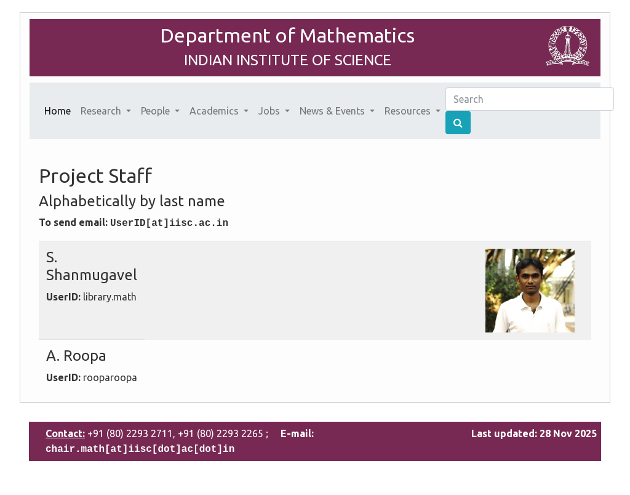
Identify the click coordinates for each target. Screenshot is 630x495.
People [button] (156, 110)
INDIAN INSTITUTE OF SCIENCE (287, 60)
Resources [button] (409, 110)
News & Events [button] (333, 110)
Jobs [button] (270, 110)
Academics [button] (215, 110)
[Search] (529, 99)
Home (60, 109)
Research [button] (102, 110)
